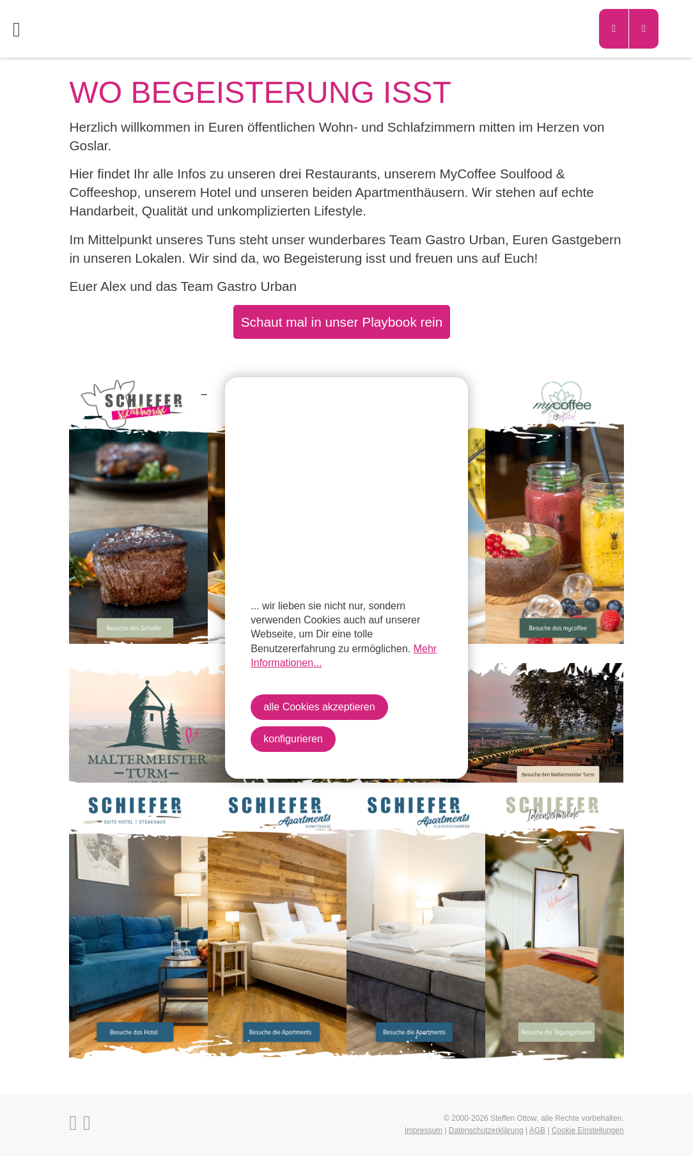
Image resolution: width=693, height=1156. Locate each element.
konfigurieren (293, 738)
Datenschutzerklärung (486, 1130)
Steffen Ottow (513, 1118)
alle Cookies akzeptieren (319, 706)
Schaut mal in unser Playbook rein (342, 322)
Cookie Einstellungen (588, 1130)
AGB (537, 1130)
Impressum (423, 1130)
